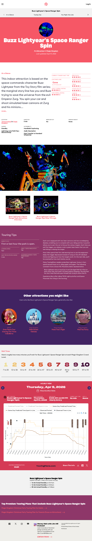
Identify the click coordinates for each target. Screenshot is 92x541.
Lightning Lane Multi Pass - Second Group (10, 131)
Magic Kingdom (52, 51)
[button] (88, 15)
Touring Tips (37, 15)
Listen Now (45, 537)
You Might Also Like (67, 15)
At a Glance (10, 15)
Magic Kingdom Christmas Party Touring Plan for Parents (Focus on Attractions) (33, 512)
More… (4, 111)
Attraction (40, 51)
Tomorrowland (6, 121)
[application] (46, 435)
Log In (88, 4)
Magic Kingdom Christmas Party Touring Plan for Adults (24, 508)
